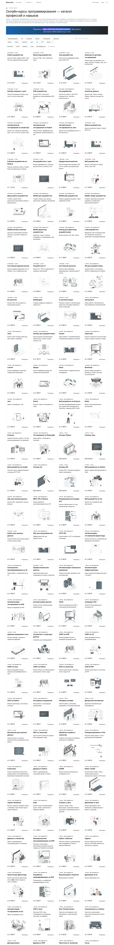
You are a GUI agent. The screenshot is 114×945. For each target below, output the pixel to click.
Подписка (38, 2)
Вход (102, 2)
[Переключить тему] (107, 2)
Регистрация (95, 2)
